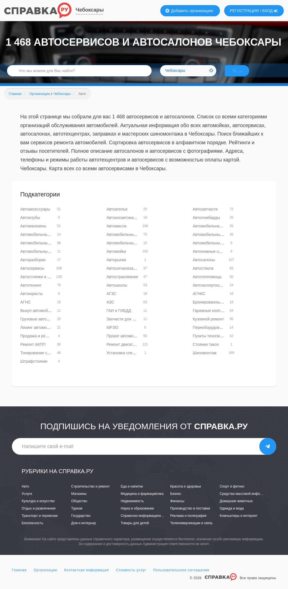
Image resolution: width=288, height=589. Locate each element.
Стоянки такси (206, 350)
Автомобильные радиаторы (218, 249)
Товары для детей (135, 529)
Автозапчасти (205, 215)
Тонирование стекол (38, 358)
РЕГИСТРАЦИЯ (244, 10)
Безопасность (32, 529)
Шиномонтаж (205, 358)
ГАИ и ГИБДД (119, 316)
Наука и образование (137, 514)
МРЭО (112, 333)
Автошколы (117, 291)
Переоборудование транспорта (221, 333)
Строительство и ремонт (90, 492)
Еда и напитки (132, 492)
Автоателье (117, 215)
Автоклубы (30, 223)
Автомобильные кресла (128, 249)
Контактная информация (86, 576)
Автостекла (203, 274)
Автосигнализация (123, 274)
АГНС (25, 308)
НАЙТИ (243, 74)
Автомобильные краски (41, 249)
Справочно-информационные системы (151, 522)
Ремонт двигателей (124, 350)
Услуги (27, 500)
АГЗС (111, 299)
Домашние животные (236, 507)
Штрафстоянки (34, 367)
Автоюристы (31, 299)
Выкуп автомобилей (38, 316)
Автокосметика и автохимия (132, 223)
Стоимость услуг (131, 576)
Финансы (177, 507)
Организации (45, 576)
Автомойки (116, 257)
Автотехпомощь (207, 282)
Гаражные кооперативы (214, 316)
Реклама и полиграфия (188, 522)
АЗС (110, 308)
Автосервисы (32, 274)
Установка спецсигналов (129, 358)
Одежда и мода (232, 514)
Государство (81, 522)
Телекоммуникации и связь (191, 529)
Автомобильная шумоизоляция (48, 240)
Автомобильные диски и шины (134, 240)
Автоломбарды (206, 223)
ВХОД (270, 10)
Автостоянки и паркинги (42, 282)
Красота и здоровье (185, 492)
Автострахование (122, 282)
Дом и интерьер (83, 529)
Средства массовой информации (246, 500)
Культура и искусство (38, 507)
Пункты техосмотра (210, 342)
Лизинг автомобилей (39, 333)
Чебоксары (90, 10)
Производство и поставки (190, 514)
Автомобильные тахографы (45, 257)
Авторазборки (33, 266)
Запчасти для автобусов (129, 325)
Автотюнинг (31, 291)
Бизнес (175, 500)
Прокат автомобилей (126, 342)
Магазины (79, 500)
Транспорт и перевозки (40, 522)
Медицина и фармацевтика (142, 500)
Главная (19, 576)
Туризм (76, 514)
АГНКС (199, 299)
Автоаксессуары (35, 215)
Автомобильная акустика (215, 232)
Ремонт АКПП (33, 350)
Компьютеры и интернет (239, 522)
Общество (79, 507)
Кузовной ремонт (208, 325)
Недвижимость (132, 507)
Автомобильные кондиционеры (221, 240)
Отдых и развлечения (38, 514)
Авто (25, 492)
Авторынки (116, 266)
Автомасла (117, 232)
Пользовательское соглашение (181, 576)
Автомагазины (33, 232)
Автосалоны (204, 266)
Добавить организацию (189, 10)
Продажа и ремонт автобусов (47, 342)
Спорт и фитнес (232, 492)
